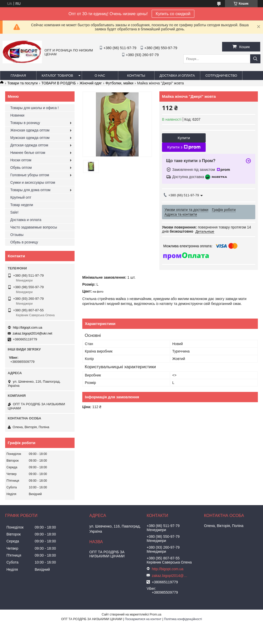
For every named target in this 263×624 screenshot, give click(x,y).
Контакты (136, 75)
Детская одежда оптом (29, 145)
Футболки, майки (119, 83)
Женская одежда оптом (29, 130)
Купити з (183, 147)
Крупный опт (20, 197)
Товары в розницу (25, 123)
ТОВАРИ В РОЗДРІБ (58, 83)
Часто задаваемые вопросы (33, 227)
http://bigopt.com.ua (27, 327)
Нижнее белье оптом (27, 153)
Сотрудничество (221, 75)
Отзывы (16, 235)
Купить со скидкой (173, 14)
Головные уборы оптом (29, 175)
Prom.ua (155, 614)
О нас (100, 75)
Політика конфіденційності (183, 619)
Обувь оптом (21, 167)
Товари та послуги (22, 83)
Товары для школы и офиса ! (34, 108)
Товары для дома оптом (30, 190)
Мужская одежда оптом (30, 138)
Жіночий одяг (90, 83)
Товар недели (21, 205)
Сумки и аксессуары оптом (32, 182)
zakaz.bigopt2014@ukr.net (32, 333)
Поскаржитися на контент (143, 619)
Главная (18, 75)
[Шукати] (255, 58)
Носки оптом (20, 160)
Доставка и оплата (177, 75)
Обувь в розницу (24, 242)
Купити (184, 138)
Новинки (17, 115)
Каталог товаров (57, 75)
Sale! (14, 212)
